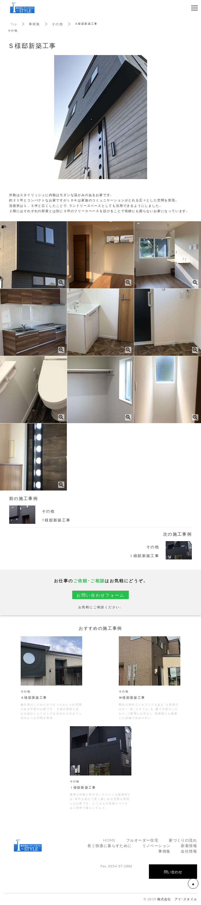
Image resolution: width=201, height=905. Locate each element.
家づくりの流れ (183, 840)
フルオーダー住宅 (142, 840)
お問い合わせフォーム (100, 595)
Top (13, 23)
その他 (57, 23)
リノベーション (156, 846)
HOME (109, 840)
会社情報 (189, 851)
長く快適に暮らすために (109, 846)
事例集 (34, 23)
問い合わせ (173, 872)
